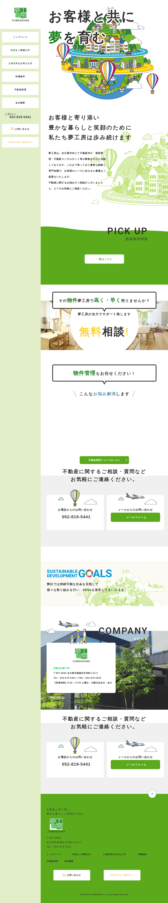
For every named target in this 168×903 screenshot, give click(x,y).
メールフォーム (136, 517)
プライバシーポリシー (20, 142)
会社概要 (20, 103)
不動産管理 (20, 90)
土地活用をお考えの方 (114, 854)
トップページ (20, 37)
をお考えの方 (20, 63)
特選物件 (20, 76)
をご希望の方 (20, 50)
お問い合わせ (22, 129)
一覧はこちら (104, 269)
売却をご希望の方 (81, 854)
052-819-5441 (18, 115)
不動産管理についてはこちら (104, 471)
